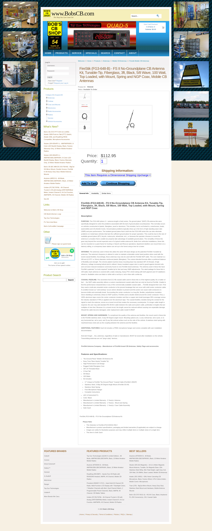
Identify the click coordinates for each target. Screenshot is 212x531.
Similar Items (106, 193)
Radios (50, 115)
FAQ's (123, 514)
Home (48, 53)
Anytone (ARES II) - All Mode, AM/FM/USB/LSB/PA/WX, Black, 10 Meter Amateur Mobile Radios (58, 180)
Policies (116, 514)
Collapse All (50, 95)
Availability (95, 193)
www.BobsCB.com (72, 13)
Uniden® (47, 492)
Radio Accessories (54, 111)
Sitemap (129, 514)
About (133, 53)
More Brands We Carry (51, 496)
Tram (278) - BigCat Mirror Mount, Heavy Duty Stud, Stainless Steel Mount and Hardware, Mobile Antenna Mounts (147, 488)
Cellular (50, 101)
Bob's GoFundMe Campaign (54, 226)
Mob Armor (47, 480)
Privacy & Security (91, 514)
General (46, 472)
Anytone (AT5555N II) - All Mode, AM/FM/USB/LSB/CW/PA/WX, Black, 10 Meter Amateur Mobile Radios (105, 467)
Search (105, 53)
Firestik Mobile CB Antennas (139, 61)
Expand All (59, 95)
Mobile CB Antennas (119, 61)
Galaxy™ (47, 468)
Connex (46, 460)
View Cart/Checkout (151, 24)
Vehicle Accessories (55, 121)
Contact (119, 53)
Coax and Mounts (54, 104)
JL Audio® (47, 476)
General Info (84, 193)
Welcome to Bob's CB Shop (53, 210)
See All (46, 199)
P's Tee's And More (50, 222)
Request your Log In (61, 83)
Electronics (52, 108)
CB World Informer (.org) (52, 214)
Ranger (46, 484)
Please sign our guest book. (57, 244)
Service (77, 53)
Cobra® (46, 456)
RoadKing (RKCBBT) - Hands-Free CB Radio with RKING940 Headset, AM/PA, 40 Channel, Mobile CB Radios (104, 476)
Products (62, 53)
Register (59, 81)
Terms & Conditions (105, 514)
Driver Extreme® (49, 464)
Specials (91, 53)
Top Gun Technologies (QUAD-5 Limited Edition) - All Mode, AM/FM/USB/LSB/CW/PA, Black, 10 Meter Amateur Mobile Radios (106, 458)
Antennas (51, 98)
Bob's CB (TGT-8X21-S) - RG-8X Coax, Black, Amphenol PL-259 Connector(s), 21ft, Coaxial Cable (148, 496)
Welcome (81, 61)
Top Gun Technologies (51, 218)
